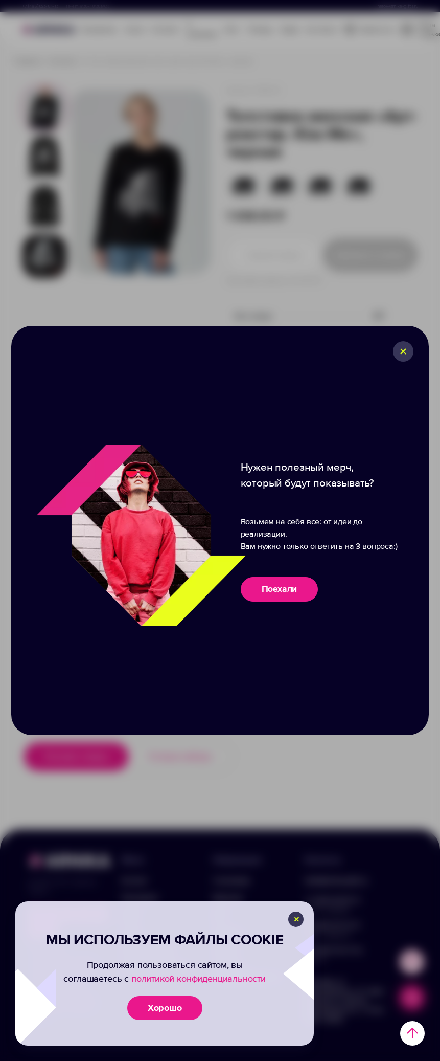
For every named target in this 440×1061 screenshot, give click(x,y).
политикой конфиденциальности (198, 978)
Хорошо (165, 1007)
